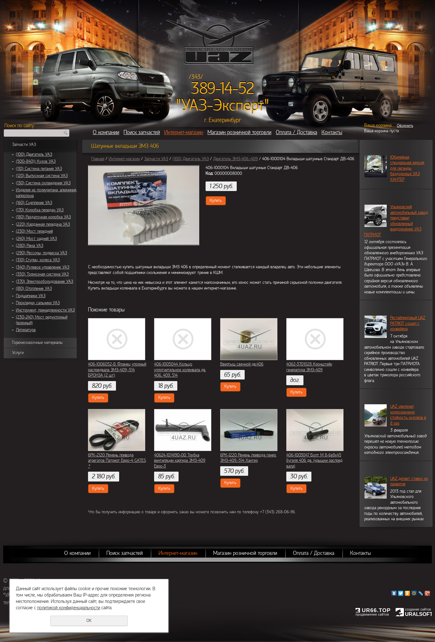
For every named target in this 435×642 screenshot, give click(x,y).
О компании (106, 132)
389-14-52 (222, 88)
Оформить (405, 125)
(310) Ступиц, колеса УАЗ (38, 260)
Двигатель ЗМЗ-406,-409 (235, 158)
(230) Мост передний (34, 231)
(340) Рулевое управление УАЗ (42, 267)
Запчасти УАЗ (24, 144)
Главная (97, 158)
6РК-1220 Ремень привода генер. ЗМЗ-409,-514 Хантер (248, 458)
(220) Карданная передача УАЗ (43, 224)
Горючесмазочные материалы (37, 342)
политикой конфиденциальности (68, 608)
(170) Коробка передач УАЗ (40, 210)
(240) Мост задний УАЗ (36, 238)
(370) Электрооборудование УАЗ (44, 281)
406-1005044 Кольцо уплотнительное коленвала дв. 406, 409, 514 (180, 370)
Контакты (332, 132)
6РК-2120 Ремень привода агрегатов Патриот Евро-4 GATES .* (117, 461)
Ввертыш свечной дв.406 (241, 364)
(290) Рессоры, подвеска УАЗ (41, 253)
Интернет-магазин (183, 132)
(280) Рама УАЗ (29, 245)
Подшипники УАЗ (30, 295)
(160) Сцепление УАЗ (34, 202)
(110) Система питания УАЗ (39, 168)
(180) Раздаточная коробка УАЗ (43, 217)
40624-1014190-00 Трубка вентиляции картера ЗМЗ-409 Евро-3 (179, 461)
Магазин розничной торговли (239, 132)
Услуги (18, 352)
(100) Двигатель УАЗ (34, 154)
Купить (216, 200)
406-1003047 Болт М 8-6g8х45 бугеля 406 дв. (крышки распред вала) (314, 461)
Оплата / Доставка (296, 132)
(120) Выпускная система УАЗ (42, 175)
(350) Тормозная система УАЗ (42, 274)
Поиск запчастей (142, 132)
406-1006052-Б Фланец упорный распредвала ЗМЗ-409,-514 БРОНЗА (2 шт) (117, 370)
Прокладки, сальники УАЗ (38, 302)
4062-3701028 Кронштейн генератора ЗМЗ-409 (309, 367)
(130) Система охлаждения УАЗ (43, 183)
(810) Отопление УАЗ (34, 288)
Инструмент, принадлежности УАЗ (45, 310)
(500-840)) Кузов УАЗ (36, 161)
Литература (26, 329)
